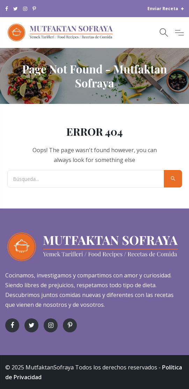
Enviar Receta (165, 9)
